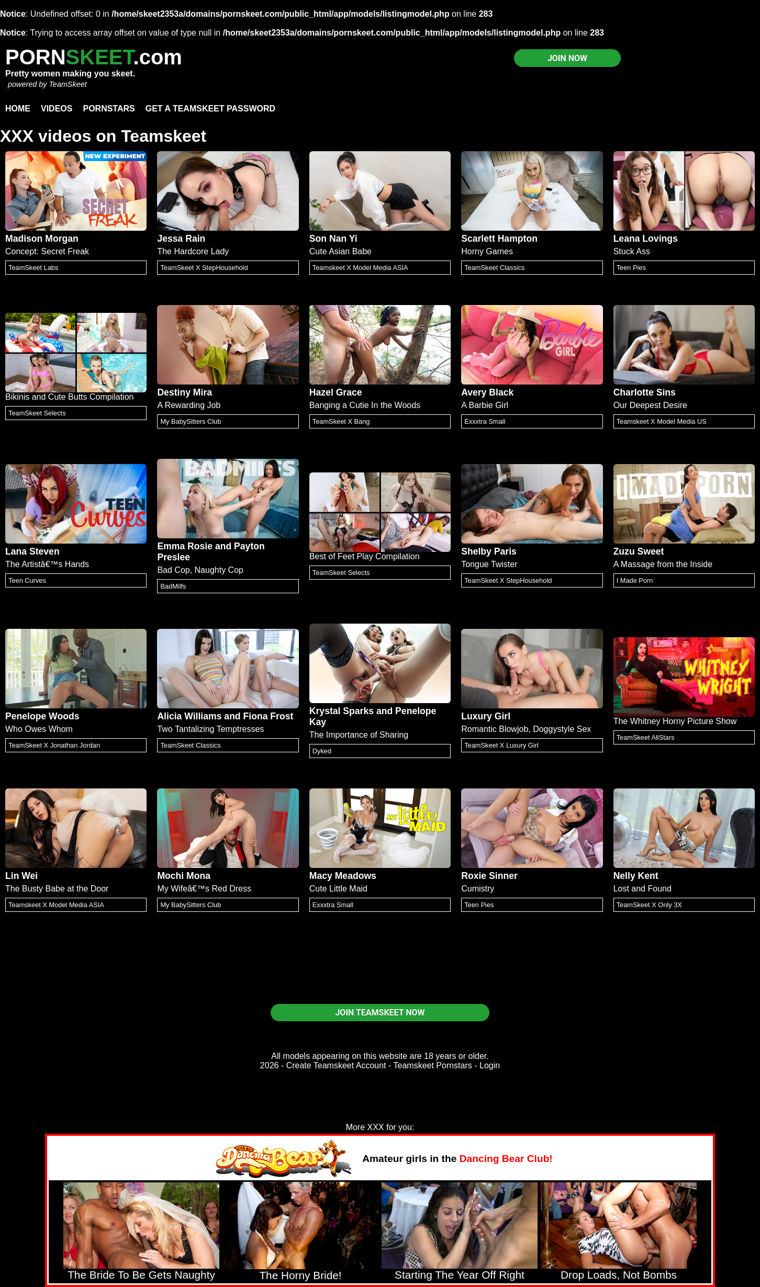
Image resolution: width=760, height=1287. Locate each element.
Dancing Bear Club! (506, 1158)
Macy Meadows (342, 876)
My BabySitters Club (190, 421)
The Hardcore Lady (193, 251)
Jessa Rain (181, 238)
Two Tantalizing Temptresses (210, 729)
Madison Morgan (42, 238)
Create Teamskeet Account (336, 1065)
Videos (56, 108)
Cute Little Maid (338, 888)
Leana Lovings (645, 238)
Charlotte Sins (644, 392)
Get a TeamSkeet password (210, 108)
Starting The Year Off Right (459, 1275)
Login (489, 1065)
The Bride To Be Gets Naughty (141, 1275)
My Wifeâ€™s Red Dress (204, 888)
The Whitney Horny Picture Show (675, 721)
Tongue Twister (489, 564)
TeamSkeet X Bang (341, 421)
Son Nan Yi (333, 238)
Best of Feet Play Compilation (364, 556)
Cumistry (477, 888)
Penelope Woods (42, 716)
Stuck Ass (631, 251)
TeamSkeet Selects (37, 413)
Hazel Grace (335, 392)
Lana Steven (32, 551)
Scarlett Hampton (499, 238)
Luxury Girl (485, 716)
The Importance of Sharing (358, 734)
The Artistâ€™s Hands (47, 564)
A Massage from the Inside (662, 564)
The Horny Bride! (300, 1275)
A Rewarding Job (188, 405)
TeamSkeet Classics (494, 268)
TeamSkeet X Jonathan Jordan (54, 745)
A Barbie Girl (484, 405)
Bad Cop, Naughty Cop (200, 570)
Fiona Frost (268, 716)
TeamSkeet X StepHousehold (204, 268)
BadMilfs (173, 586)
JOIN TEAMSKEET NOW (379, 1013)
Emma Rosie (185, 546)
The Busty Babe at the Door (56, 888)
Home (17, 108)
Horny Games (487, 251)
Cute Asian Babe (340, 251)
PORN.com (93, 57)
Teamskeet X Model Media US (662, 421)
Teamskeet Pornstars (433, 1065)
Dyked (321, 751)
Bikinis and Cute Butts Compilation (69, 396)
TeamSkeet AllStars (646, 737)
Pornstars (109, 108)
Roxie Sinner (489, 876)
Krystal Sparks (341, 711)
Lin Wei (21, 876)
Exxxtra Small (484, 421)
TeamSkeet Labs (33, 268)
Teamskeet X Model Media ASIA (360, 268)
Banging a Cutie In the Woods (364, 405)
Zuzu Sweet (638, 551)
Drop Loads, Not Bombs (619, 1275)
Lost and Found (642, 888)
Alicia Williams (189, 716)
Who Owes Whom (39, 729)
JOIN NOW (567, 58)
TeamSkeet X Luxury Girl (501, 745)
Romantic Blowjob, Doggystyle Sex (526, 729)
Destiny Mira (184, 392)
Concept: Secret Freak (47, 251)
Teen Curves (27, 580)
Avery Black (487, 392)
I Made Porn (635, 580)
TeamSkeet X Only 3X (649, 905)
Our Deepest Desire (650, 405)
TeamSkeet (67, 84)
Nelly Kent (635, 876)
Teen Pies (631, 268)
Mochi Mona (183, 876)
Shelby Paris (489, 551)
